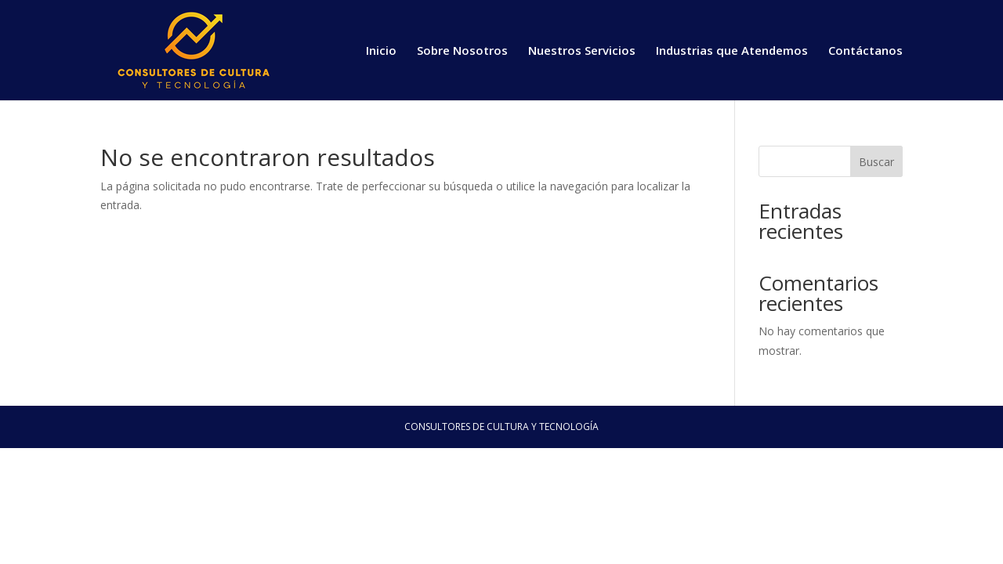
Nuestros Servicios (581, 51)
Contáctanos (865, 51)
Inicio (381, 51)
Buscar (876, 161)
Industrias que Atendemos (732, 51)
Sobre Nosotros (462, 51)
